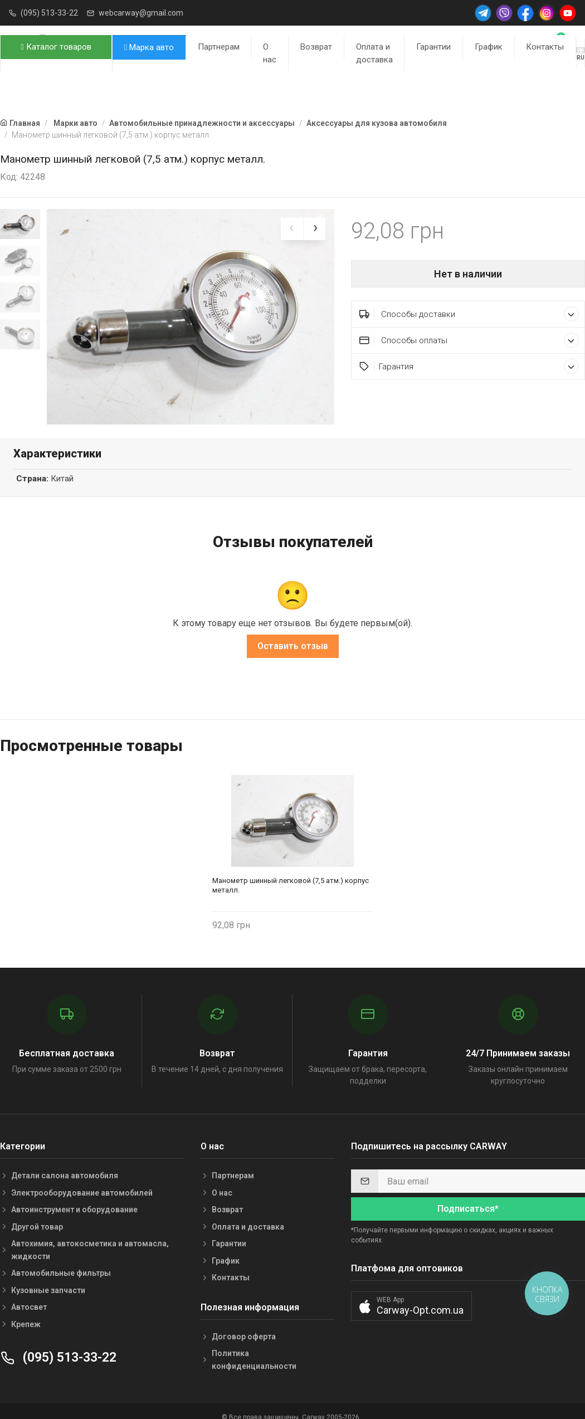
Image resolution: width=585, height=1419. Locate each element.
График (489, 47)
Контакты (545, 47)
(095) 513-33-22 (49, 12)
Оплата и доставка (374, 53)
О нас (269, 53)
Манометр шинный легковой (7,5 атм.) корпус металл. (290, 882)
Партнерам (219, 47)
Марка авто (149, 47)
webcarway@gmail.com (141, 12)
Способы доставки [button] (469, 313)
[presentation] (292, 229)
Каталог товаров (56, 47)
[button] (411, 1303)
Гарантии (433, 47)
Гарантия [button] (469, 366)
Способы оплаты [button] (469, 340)
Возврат (316, 47)
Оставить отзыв (292, 642)
